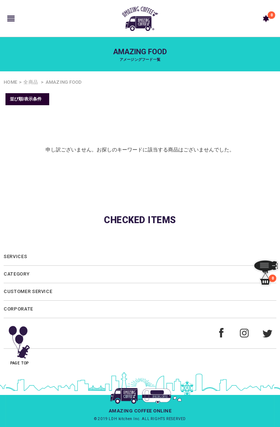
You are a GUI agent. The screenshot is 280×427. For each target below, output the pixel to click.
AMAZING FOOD (64, 82)
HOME (10, 82)
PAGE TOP (19, 342)
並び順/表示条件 (26, 99)
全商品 (30, 82)
